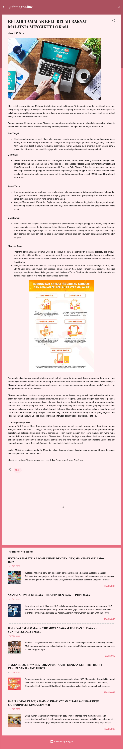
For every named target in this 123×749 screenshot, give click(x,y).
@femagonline (21, 7)
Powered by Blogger (61, 741)
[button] (113, 21)
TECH (17, 470)
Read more (109, 586)
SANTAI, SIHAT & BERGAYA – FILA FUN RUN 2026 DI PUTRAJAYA (49, 595)
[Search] (119, 7)
